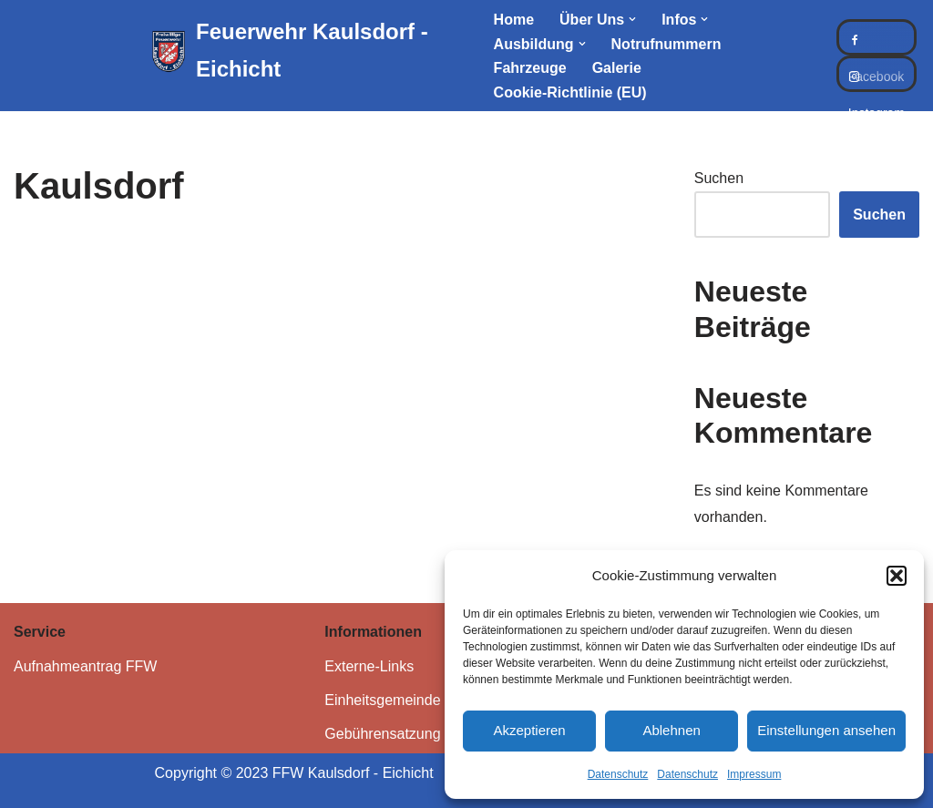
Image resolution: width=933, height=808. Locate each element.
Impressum (754, 774)
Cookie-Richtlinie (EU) (570, 92)
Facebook (876, 37)
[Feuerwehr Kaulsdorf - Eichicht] (306, 51)
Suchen (718, 178)
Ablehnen (671, 730)
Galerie (616, 68)
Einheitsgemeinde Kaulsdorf (415, 700)
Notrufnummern (666, 44)
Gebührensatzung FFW (400, 734)
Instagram (876, 74)
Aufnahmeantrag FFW (85, 666)
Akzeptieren (529, 730)
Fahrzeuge (530, 68)
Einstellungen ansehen (826, 730)
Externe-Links (369, 666)
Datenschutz (618, 774)
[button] (896, 576)
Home (514, 19)
